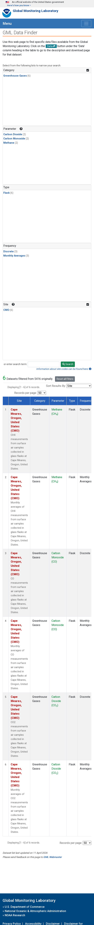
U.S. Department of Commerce (24, 906)
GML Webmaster (52, 857)
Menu (7, 23)
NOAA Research (15, 915)
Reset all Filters (65, 379)
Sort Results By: (56, 386)
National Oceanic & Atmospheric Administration (35, 911)
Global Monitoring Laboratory (35, 11)
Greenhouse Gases (15, 75)
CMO (6, 310)
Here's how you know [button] (18, 5)
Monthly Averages (14, 255)
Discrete (8, 251)
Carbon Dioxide (12, 134)
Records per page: (25, 393)
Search (67, 364)
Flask (6, 192)
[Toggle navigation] (86, 23)
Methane (8, 142)
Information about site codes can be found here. (63, 369)
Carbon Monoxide (14, 138)
